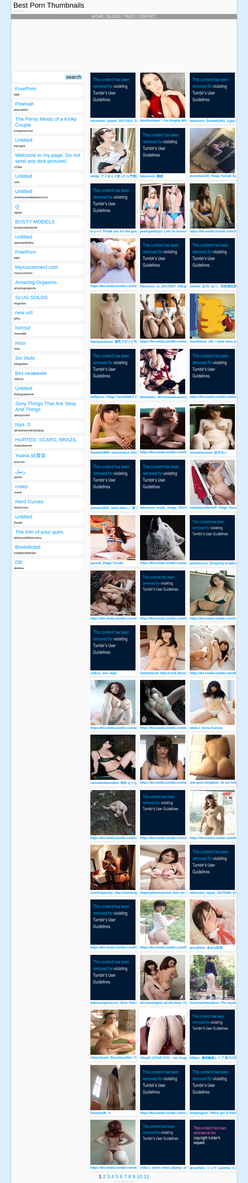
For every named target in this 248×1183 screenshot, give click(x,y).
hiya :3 (22, 424)
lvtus (20, 343)
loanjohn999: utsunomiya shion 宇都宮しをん (124, 452)
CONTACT (147, 16)
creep (21, 486)
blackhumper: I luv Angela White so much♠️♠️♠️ (175, 120)
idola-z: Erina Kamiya (206, 728)
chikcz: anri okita (103, 673)
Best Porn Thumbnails (48, 5)
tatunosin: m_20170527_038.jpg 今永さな (171, 286)
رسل (20, 471)
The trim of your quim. (39, 532)
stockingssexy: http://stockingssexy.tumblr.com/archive (133, 892)
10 (139, 1176)
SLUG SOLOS (31, 297)
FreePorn (25, 89)
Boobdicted (27, 547)
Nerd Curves (29, 501)
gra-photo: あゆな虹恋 (206, 947)
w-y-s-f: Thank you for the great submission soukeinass (133, 231)
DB (18, 562)
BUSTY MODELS (35, 222)
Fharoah (24, 104)
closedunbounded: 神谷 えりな (113, 783)
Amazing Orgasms (36, 282)
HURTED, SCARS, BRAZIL (46, 439)
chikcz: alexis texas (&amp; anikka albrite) (172, 1167)
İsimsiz (22, 328)
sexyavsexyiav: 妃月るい (208, 452)
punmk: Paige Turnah (106, 563)
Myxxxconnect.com (36, 267)
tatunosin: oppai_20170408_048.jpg (217, 892)
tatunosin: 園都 (151, 176)
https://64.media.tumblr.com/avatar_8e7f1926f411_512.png (185, 563)
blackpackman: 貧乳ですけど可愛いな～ (120, 341)
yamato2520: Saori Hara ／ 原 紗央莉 (118, 508)
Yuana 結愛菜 (30, 455)
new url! (24, 312)
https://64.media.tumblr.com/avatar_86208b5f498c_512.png (185, 341)
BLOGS (114, 16)
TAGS (129, 16)
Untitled (23, 140)
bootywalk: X (100, 1113)
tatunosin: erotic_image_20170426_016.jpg (173, 507)
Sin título (25, 358)
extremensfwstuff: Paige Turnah (214, 507)
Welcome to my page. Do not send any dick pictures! (47, 158)
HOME (98, 16)
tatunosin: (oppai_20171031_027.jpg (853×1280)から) (130, 121)
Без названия (31, 373)
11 (146, 1176)
